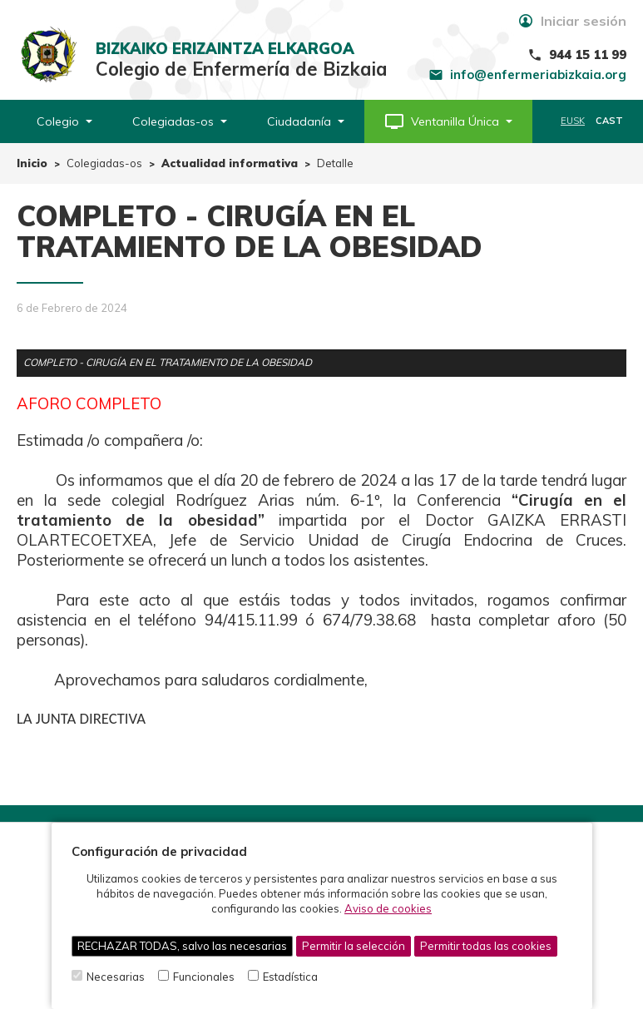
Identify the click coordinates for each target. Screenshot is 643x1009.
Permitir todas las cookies (485, 945)
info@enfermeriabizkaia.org (538, 74)
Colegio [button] (64, 121)
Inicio (32, 163)
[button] (448, 121)
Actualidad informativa (229, 163)
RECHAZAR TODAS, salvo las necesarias (182, 945)
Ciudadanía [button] (305, 121)
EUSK (573, 120)
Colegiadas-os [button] (179, 121)
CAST (609, 120)
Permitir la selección (353, 945)
